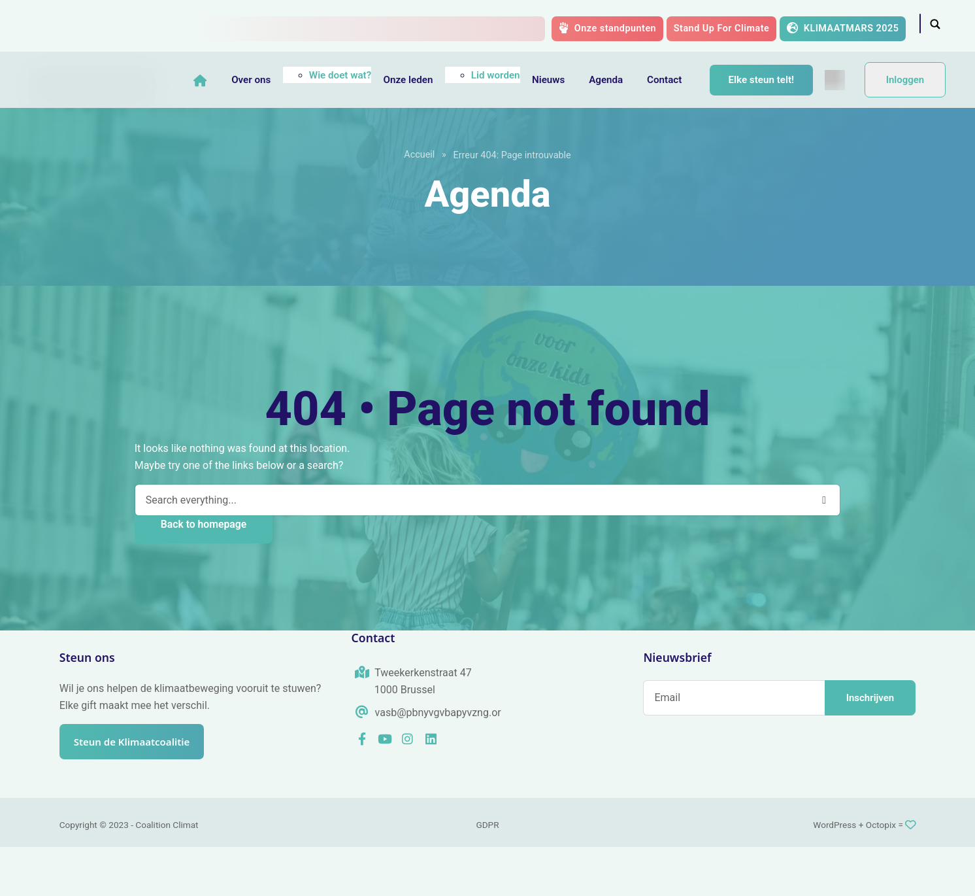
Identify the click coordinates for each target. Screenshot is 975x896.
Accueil (419, 203)
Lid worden (517, 71)
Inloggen (905, 105)
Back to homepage (203, 573)
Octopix (881, 874)
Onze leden (429, 76)
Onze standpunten (607, 28)
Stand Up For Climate (722, 28)
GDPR (487, 874)
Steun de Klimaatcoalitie (138, 790)
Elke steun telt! (783, 76)
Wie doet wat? (362, 71)
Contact (686, 76)
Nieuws (570, 76)
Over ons (272, 76)
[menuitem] (225, 129)
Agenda (627, 76)
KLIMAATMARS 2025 (843, 28)
